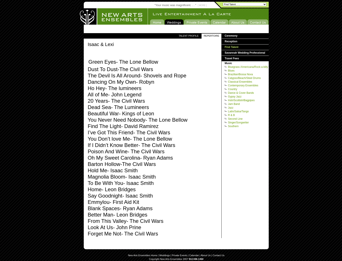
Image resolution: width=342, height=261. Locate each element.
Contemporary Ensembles (243, 85)
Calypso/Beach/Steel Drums (244, 78)
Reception (231, 41)
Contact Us (218, 255)
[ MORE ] (202, 5)
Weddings (164, 255)
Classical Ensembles (240, 81)
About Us (205, 255)
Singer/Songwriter (238, 122)
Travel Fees (232, 58)
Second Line (235, 118)
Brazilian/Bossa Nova (240, 74)
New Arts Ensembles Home (142, 255)
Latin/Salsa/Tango (238, 111)
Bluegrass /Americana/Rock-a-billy (248, 66)
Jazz (230, 107)
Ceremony (231, 35)
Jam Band (234, 104)
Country (232, 89)
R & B (231, 115)
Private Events (179, 255)
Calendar (194, 255)
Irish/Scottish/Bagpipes (241, 100)
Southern (233, 126)
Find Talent (231, 47)
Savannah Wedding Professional (245, 52)
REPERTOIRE (211, 35)
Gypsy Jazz (234, 96)
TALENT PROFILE (188, 35)
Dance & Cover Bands (241, 92)
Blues (231, 70)
